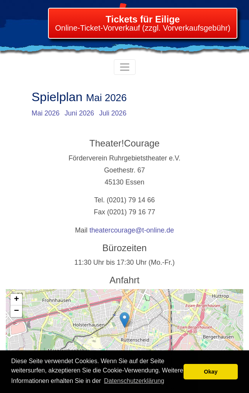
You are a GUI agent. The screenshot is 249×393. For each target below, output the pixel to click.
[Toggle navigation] (125, 67)
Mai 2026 (46, 113)
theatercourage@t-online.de (131, 230)
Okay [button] (211, 372)
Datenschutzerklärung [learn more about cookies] (134, 380)
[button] (124, 320)
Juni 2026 (79, 113)
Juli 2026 (112, 113)
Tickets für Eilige (143, 19)
